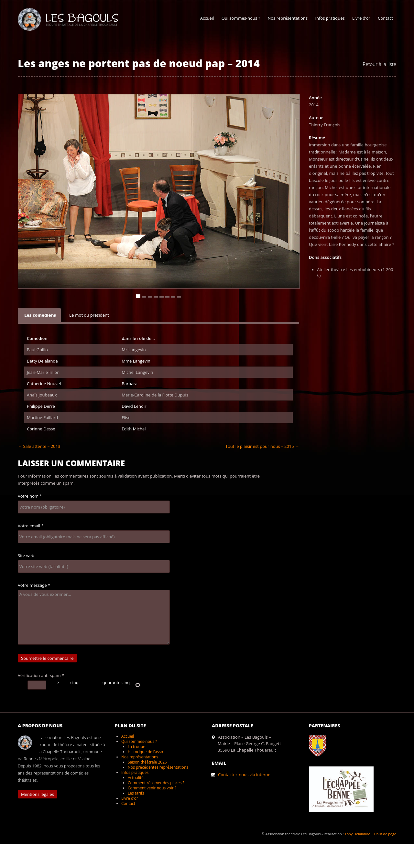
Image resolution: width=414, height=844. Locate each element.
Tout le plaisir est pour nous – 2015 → (262, 446)
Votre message (34, 585)
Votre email (31, 526)
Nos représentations (287, 18)
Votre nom (30, 496)
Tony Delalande (357, 833)
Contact (385, 18)
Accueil (207, 18)
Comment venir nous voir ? (152, 788)
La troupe (136, 746)
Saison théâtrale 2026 (147, 762)
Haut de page (385, 833)
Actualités (136, 777)
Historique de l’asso (145, 751)
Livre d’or (361, 18)
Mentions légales (37, 794)
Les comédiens (40, 315)
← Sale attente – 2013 (39, 446)
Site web (26, 555)
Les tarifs (136, 793)
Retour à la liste (379, 64)
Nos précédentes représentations (158, 767)
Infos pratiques (329, 18)
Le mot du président (89, 315)
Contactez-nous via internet (245, 774)
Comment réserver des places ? (156, 783)
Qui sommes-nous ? (241, 18)
